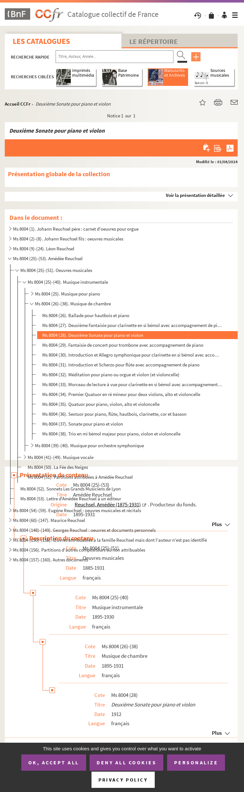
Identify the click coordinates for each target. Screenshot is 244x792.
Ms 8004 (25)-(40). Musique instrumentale (68, 282)
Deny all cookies (126, 762)
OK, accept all (53, 762)
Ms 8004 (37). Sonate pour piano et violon (82, 424)
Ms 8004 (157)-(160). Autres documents (50, 560)
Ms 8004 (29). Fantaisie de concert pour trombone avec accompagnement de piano (122, 345)
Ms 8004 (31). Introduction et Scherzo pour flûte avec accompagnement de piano (121, 365)
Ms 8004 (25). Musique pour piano (67, 294)
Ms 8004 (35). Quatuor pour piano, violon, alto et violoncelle (100, 404)
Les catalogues (41, 41)
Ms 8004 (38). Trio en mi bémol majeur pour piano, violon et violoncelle (111, 434)
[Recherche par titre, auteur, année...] (114, 56)
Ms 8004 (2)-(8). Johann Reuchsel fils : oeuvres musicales (68, 239)
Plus (217, 732)
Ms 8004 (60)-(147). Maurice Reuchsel (49, 520)
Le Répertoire (153, 41)
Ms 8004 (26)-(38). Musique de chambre (73, 304)
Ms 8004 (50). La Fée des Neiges (58, 467)
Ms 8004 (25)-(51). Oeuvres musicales (56, 270)
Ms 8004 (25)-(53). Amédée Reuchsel (48, 258)
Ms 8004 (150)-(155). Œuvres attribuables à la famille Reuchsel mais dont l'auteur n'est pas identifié (110, 540)
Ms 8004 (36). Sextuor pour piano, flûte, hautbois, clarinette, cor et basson (114, 414)
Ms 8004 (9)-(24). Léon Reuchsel (43, 249)
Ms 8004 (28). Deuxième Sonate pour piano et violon (92, 335)
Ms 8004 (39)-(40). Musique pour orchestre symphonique (89, 445)
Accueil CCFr (17, 104)
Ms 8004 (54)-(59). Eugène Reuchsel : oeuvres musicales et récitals (77, 510)
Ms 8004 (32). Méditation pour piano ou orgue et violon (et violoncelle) (111, 375)
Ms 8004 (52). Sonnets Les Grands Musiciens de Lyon (70, 489)
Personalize (196, 762)
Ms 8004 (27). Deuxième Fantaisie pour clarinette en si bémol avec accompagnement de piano (132, 325)
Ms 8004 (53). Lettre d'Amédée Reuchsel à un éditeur (70, 499)
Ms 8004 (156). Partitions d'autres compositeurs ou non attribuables (79, 550)
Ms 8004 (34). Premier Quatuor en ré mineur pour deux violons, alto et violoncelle (121, 394)
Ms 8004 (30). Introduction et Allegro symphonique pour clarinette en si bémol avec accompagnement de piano (132, 355)
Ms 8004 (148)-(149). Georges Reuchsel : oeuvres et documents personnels (84, 530)
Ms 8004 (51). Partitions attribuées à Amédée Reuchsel (80, 477)
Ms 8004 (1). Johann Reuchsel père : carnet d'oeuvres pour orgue (76, 229)
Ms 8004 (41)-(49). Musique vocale (60, 457)
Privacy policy (123, 780)
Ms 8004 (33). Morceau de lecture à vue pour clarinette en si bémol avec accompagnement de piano (132, 384)
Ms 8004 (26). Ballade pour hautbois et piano (85, 315)
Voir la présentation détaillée (195, 195)
